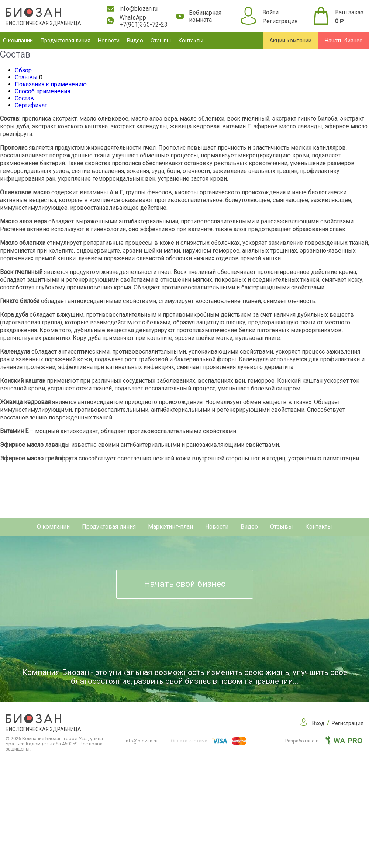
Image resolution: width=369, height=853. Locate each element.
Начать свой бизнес (184, 584)
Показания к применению (51, 84)
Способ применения (42, 91)
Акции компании (290, 40)
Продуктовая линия (65, 40)
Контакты (190, 40)
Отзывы (161, 40)
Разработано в (323, 741)
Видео (135, 40)
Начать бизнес (343, 40)
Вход (318, 723)
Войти (270, 12)
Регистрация (279, 21)
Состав (24, 98)
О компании (18, 40)
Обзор (23, 70)
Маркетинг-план (170, 526)
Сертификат (31, 105)
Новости (109, 40)
